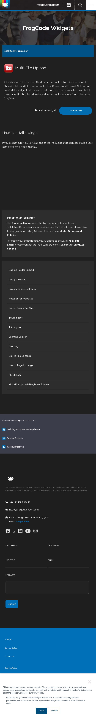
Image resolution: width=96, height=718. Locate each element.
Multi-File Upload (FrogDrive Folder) (29, 384)
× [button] (89, 681)
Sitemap (8, 639)
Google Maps (22, 522)
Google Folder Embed (21, 270)
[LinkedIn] (20, 531)
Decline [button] (54, 711)
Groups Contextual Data (22, 289)
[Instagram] (35, 531)
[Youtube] (28, 531)
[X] (14, 531)
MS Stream (15, 375)
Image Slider (15, 317)
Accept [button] (41, 711)
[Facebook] (7, 531)
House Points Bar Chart (22, 308)
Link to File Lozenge (20, 356)
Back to (16, 51)
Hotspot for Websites (21, 298)
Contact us (9, 656)
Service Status (11, 648)
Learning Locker (18, 336)
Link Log (13, 346)
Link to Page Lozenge (21, 365)
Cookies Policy (11, 668)
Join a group (15, 327)
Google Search (17, 279)
